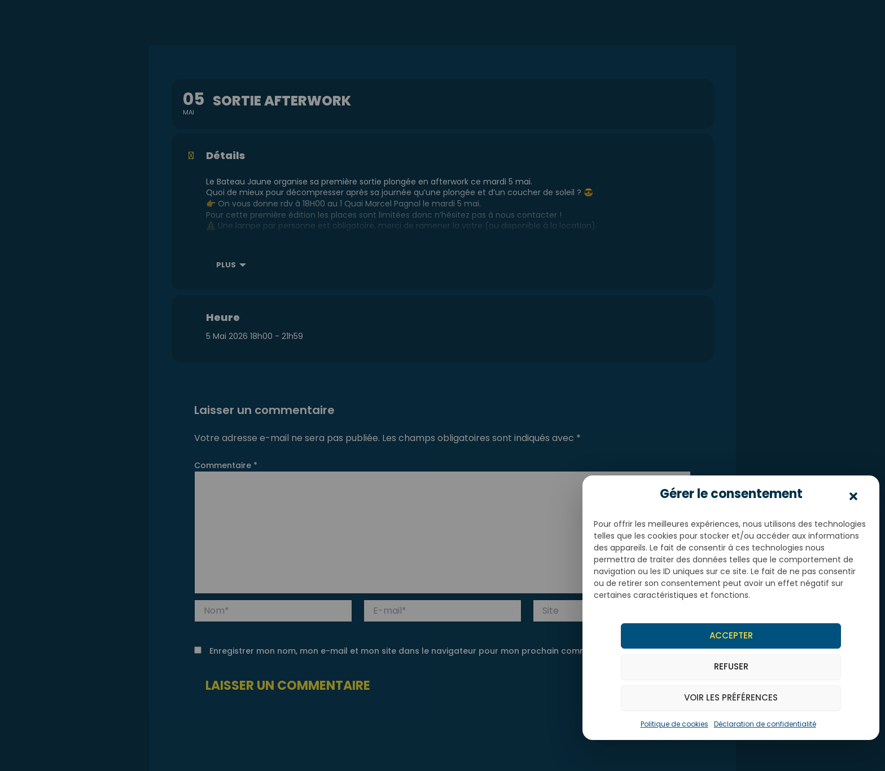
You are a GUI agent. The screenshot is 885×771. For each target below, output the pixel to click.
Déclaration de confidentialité (765, 724)
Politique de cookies (674, 724)
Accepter (731, 635)
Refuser (731, 666)
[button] (853, 497)
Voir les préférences (731, 697)
